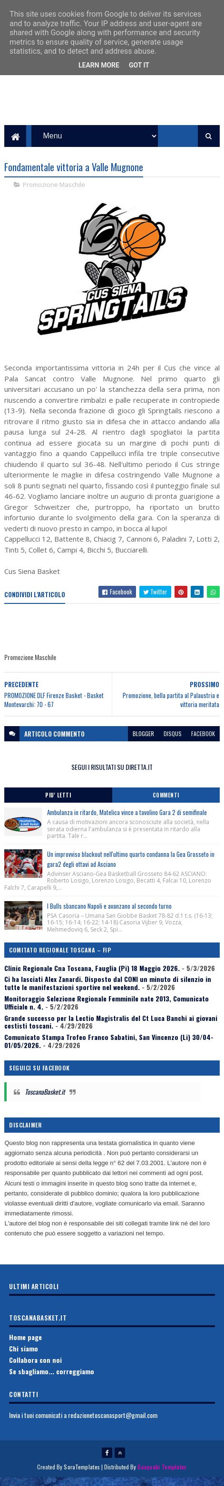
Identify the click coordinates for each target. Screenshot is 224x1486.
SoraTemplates (82, 1475)
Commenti (166, 803)
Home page (25, 1345)
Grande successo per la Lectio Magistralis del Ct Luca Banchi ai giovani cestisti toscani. (110, 1030)
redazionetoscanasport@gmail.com (112, 1423)
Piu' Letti (58, 803)
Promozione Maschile (54, 193)
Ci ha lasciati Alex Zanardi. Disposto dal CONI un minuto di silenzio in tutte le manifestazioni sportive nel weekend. (107, 991)
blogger (143, 742)
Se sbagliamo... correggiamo (51, 1379)
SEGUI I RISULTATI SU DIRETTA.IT (112, 775)
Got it (139, 65)
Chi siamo (23, 1356)
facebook (203, 742)
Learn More (98, 65)
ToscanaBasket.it (45, 1100)
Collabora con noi (35, 1368)
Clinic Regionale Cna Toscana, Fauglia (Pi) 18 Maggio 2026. (92, 976)
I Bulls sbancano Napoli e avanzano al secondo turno (109, 914)
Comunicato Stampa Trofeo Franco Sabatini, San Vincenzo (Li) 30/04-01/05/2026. (109, 1049)
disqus (173, 742)
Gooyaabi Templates (161, 1475)
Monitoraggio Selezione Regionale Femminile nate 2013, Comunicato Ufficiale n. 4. (106, 1010)
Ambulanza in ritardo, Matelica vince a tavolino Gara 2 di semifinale (127, 821)
